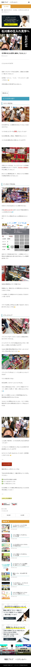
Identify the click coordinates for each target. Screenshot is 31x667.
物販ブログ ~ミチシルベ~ (9, 2)
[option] (8, 649)
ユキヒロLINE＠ (6, 464)
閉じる (6, 93)
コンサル (6, 6)
